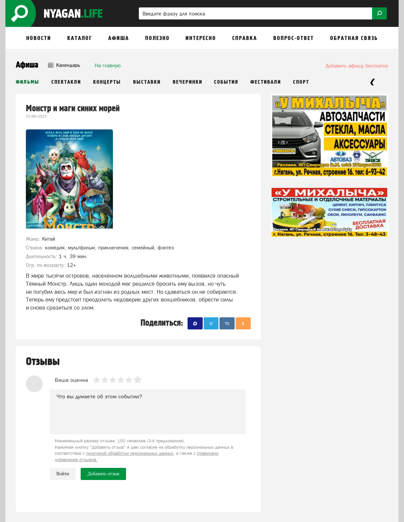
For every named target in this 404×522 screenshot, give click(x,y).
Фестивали (265, 82)
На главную (108, 65)
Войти (62, 473)
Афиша (27, 65)
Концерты (107, 82)
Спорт (301, 82)
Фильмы (27, 82)
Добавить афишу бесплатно (357, 66)
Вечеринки (187, 82)
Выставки (147, 82)
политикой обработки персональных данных (129, 453)
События (226, 82)
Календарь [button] (64, 65)
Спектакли (66, 82)
